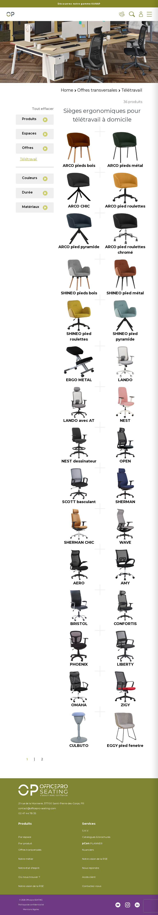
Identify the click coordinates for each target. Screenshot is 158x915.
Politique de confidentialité (31, 905)
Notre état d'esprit (29, 867)
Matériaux (35, 207)
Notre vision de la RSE (31, 886)
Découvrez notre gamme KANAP (79, 3)
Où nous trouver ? (29, 876)
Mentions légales (31, 909)
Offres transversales (97, 90)
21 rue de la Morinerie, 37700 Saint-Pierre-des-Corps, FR (51, 803)
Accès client (89, 876)
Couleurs (35, 178)
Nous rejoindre (90, 867)
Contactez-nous (91, 886)
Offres (35, 148)
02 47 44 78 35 (27, 813)
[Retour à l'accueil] (10, 14)
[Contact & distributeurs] (122, 14)
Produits (35, 119)
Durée (35, 193)
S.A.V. (85, 830)
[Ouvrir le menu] (149, 14)
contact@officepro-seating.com (37, 808)
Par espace (24, 836)
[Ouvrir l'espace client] (141, 14)
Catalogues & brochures (96, 836)
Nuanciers (88, 849)
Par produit (25, 843)
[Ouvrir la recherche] (132, 14)
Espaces (35, 134)
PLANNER (92, 843)
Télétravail (131, 90)
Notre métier (25, 858)
